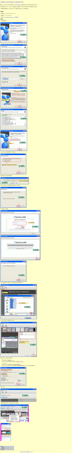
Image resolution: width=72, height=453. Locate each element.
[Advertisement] (19, 0)
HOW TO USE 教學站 (26, 451)
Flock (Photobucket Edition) (9, 17)
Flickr (17, 4)
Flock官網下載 (16, 17)
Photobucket (20, 4)
